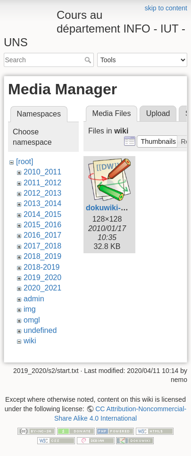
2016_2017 (42, 235)
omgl (32, 320)
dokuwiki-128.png (117, 208)
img (30, 309)
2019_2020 (42, 278)
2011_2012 (42, 183)
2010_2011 (42, 172)
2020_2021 (42, 288)
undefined (40, 330)
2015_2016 (42, 225)
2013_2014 (42, 203)
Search (88, 60)
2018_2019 (42, 256)
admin (34, 299)
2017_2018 (42, 246)
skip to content (166, 8)
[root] (24, 162)
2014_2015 (42, 214)
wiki (30, 341)
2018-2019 (42, 267)
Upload (158, 113)
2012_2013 (42, 193)
